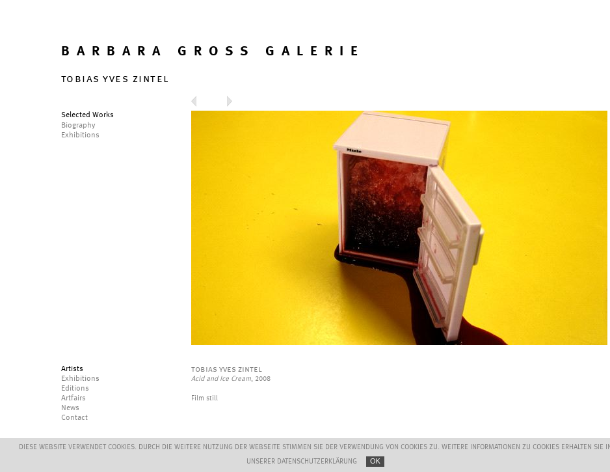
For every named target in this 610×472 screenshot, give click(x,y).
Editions (75, 389)
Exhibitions (80, 379)
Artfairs (73, 398)
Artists (72, 369)
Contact (74, 418)
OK (375, 461)
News (70, 408)
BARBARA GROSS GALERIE (213, 52)
